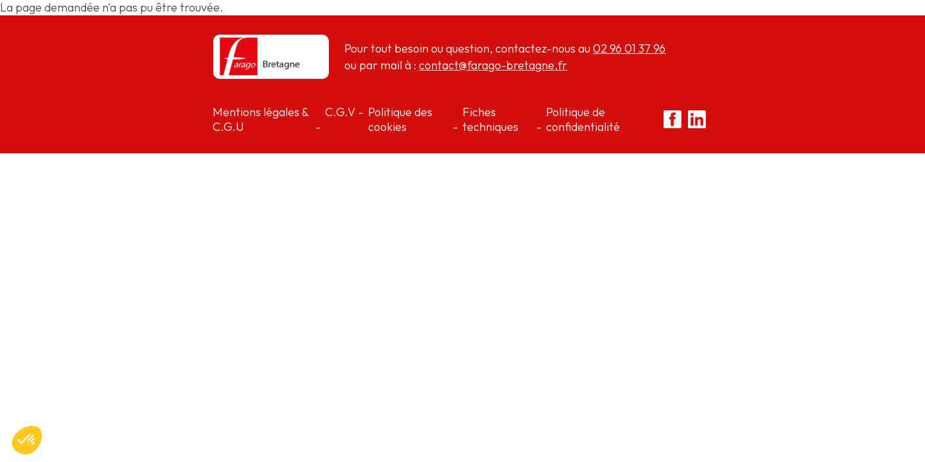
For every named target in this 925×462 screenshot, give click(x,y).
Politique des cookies (400, 119)
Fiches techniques (490, 119)
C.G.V (340, 112)
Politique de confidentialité (583, 119)
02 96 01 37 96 (629, 48)
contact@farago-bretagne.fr (493, 65)
